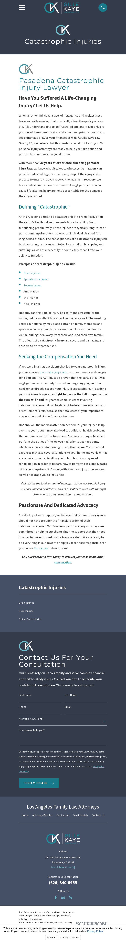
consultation (62, 562)
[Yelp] (70, 897)
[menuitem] (63, 603)
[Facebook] (56, 897)
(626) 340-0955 (63, 882)
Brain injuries (32, 273)
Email (68, 707)
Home (25, 815)
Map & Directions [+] (63, 867)
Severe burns (32, 285)
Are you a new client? (31, 719)
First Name (25, 695)
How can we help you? (32, 730)
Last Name (71, 695)
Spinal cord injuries (36, 279)
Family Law (62, 815)
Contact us (41, 548)
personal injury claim (53, 372)
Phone (22, 707)
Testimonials (80, 815)
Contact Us (98, 815)
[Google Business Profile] (63, 897)
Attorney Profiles (42, 815)
